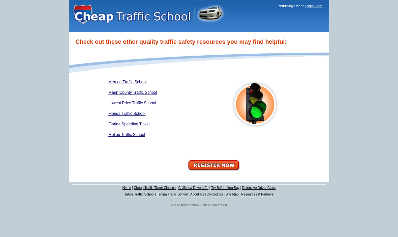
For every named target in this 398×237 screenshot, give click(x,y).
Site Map (232, 194)
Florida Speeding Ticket (129, 124)
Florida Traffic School (127, 113)
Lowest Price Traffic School (132, 103)
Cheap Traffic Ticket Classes (155, 188)
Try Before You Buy (225, 188)
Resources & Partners (257, 194)
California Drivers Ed (193, 188)
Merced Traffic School (127, 82)
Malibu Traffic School (126, 134)
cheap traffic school (185, 205)
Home (126, 188)
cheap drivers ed (215, 205)
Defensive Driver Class (259, 188)
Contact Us (215, 194)
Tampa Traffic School (172, 194)
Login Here (314, 6)
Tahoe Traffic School (139, 194)
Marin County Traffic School (132, 92)
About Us (197, 194)
